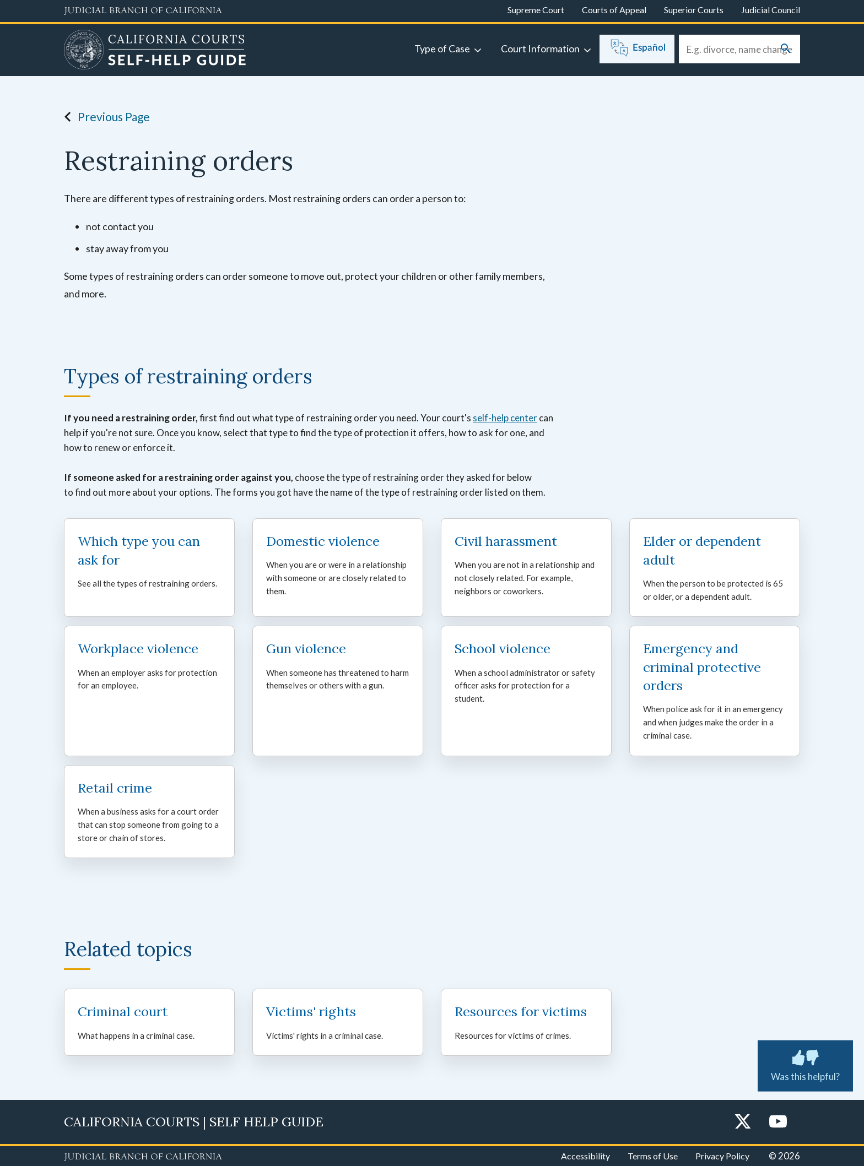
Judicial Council (770, 9)
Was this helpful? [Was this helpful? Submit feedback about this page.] (805, 1063)
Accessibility (585, 1156)
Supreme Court (535, 9)
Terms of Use (653, 1156)
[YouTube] (778, 1122)
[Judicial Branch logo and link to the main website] (143, 11)
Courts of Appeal (614, 9)
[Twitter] (743, 1122)
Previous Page (104, 117)
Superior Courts (693, 9)
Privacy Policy (722, 1156)
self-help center (505, 418)
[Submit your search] (786, 49)
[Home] (155, 51)
